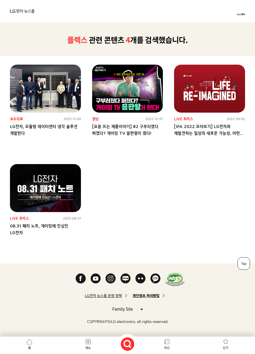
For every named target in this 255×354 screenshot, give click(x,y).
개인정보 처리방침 (145, 295)
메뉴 (88, 348)
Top (243, 264)
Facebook (81, 278)
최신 (167, 348)
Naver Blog (125, 278)
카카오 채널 (155, 278)
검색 (127, 344)
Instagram (111, 278)
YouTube (96, 278)
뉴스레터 (241, 14)
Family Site (127, 309)
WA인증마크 (175, 279)
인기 (225, 348)
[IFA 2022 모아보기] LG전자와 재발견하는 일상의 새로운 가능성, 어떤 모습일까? (207, 133)
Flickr (140, 278)
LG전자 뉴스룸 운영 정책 (103, 295)
